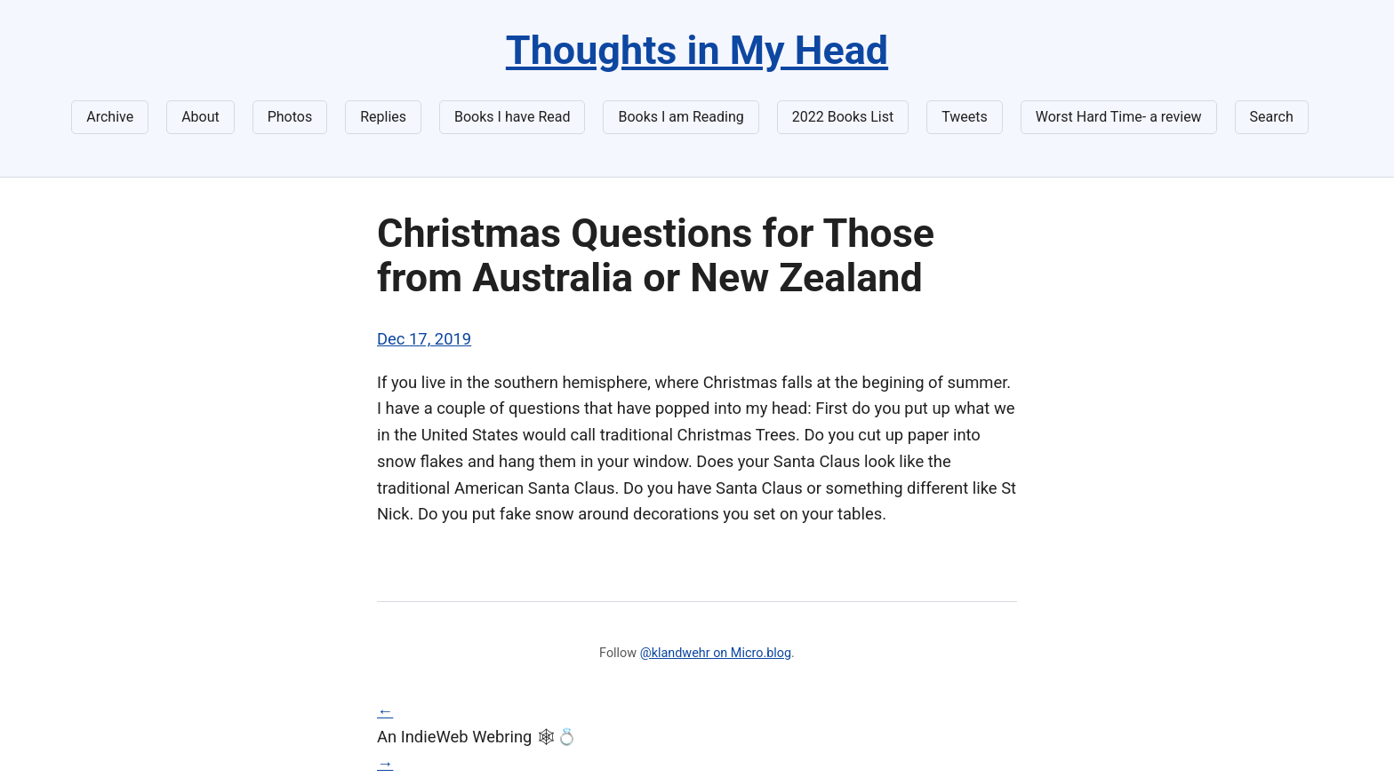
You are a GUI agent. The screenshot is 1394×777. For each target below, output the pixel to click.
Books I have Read (512, 116)
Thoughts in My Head (697, 50)
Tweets (964, 116)
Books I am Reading (680, 116)
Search (1272, 116)
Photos (290, 116)
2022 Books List (843, 116)
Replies (383, 116)
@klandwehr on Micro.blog (715, 653)
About (200, 116)
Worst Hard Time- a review (1119, 116)
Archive (109, 116)
